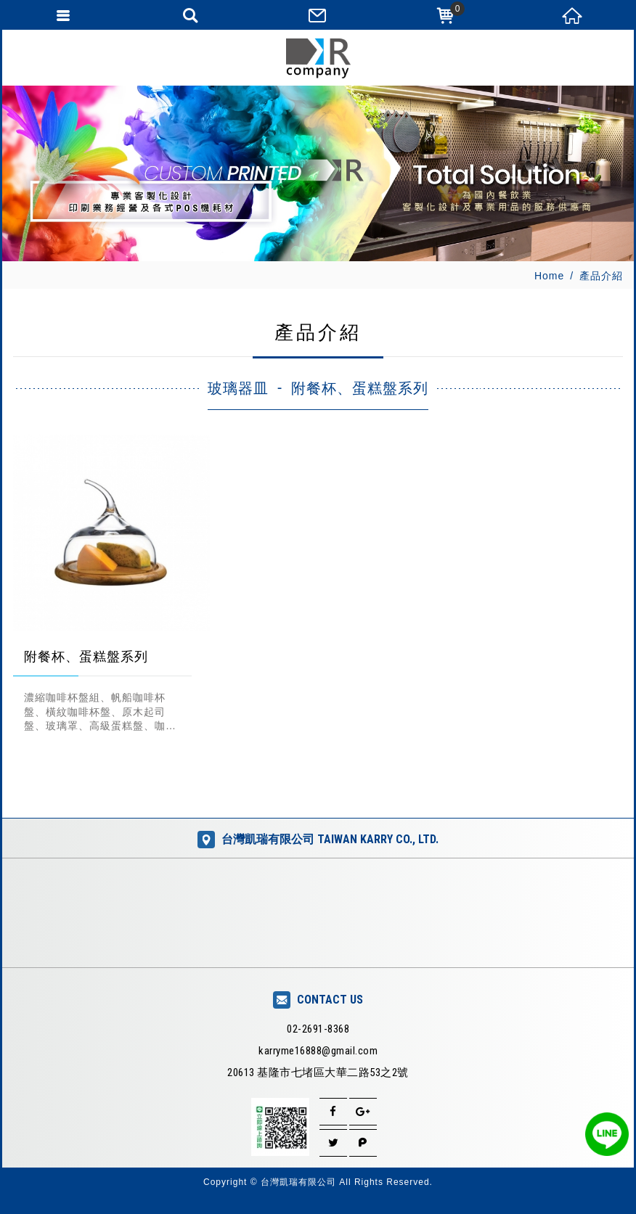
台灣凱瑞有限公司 (318, 58)
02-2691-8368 (318, 1028)
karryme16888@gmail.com (318, 1050)
